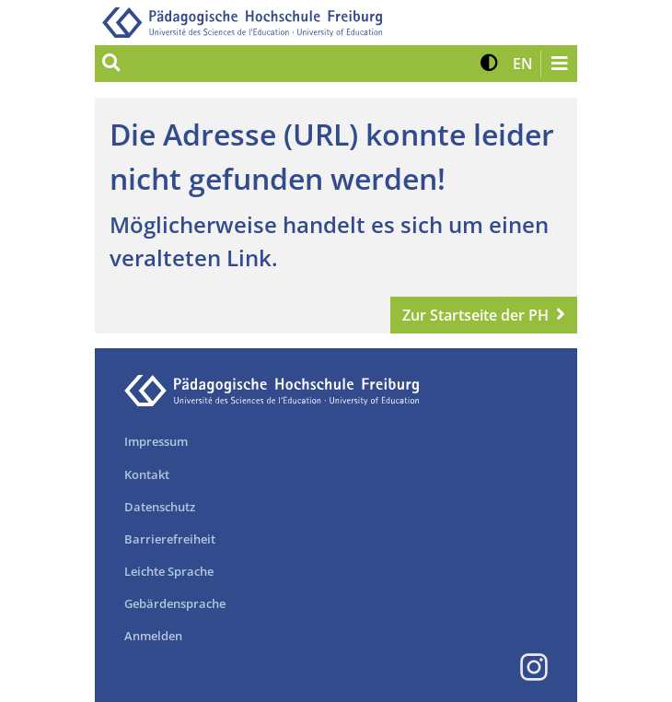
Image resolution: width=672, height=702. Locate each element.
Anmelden (153, 635)
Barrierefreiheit (169, 539)
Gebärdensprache (175, 603)
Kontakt (146, 474)
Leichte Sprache (169, 571)
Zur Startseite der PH (475, 315)
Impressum (156, 441)
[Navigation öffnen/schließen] (558, 63)
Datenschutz (159, 506)
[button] (489, 63)
